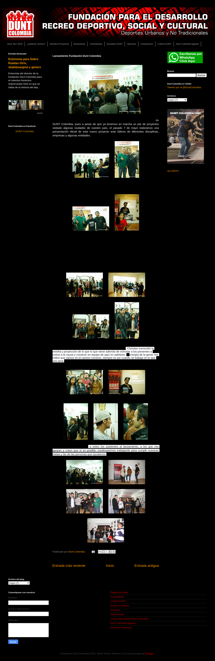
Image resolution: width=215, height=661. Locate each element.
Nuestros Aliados (119, 605)
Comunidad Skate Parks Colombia (129, 618)
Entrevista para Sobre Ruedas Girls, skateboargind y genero (24, 63)
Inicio (110, 566)
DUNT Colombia (25, 131)
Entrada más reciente (68, 566)
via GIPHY (173, 171)
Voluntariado (96, 44)
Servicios (131, 44)
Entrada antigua (147, 566)
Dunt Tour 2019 (14, 44)
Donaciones (79, 44)
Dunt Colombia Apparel (187, 44)
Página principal (119, 592)
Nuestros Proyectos (59, 44)
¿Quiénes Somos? (36, 44)
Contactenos (147, 44)
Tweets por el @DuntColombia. (184, 87)
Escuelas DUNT (114, 44)
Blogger (149, 653)
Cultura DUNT (164, 44)
